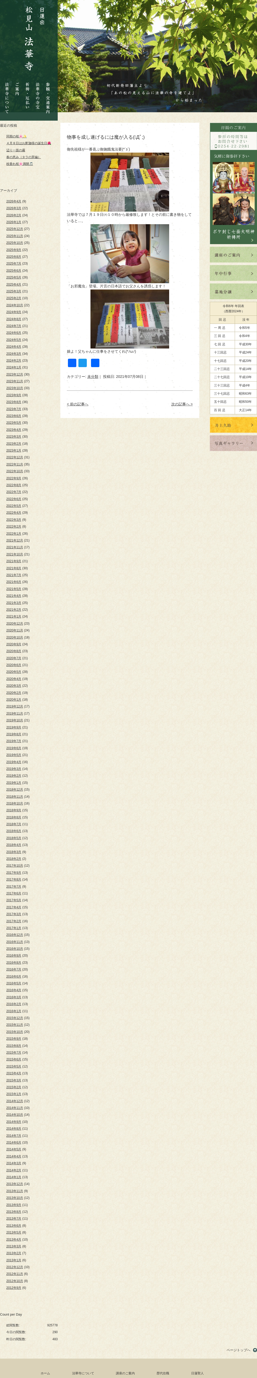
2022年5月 (13, 506)
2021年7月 (13, 575)
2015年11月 (14, 1025)
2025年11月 (14, 236)
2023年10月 (14, 388)
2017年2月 (13, 921)
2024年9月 (13, 312)
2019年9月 (13, 727)
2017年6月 (13, 893)
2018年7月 (13, 824)
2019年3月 (13, 769)
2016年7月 (13, 969)
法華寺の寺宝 (38, 94)
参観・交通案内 (48, 94)
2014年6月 (13, 1142)
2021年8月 (13, 568)
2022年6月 (13, 499)
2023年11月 (14, 381)
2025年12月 (14, 229)
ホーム (45, 1373)
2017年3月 (13, 914)
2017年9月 (13, 873)
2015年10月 (14, 1032)
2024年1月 (13, 367)
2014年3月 (13, 1163)
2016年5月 (13, 983)
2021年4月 (13, 596)
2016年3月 (13, 997)
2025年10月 (14, 243)
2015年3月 (13, 1080)
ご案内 (17, 85)
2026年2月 (13, 215)
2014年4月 (13, 1156)
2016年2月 (13, 1004)
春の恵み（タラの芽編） (23, 157)
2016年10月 (14, 949)
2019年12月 (14, 706)
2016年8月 (13, 962)
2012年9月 (13, 1288)
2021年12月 (14, 540)
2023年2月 (13, 444)
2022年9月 (13, 478)
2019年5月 (13, 755)
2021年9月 (13, 561)
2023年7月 (13, 409)
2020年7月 (13, 658)
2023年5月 (13, 423)
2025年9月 (13, 250)
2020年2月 (13, 693)
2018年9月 (13, 810)
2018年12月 (14, 789)
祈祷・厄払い (27, 91)
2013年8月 (13, 1212)
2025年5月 (13, 277)
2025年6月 (13, 270)
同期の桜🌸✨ (16, 136)
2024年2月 (13, 360)
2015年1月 (13, 1094)
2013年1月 (13, 1260)
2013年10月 (14, 1198)
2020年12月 (14, 623)
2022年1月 (13, 533)
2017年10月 (14, 865)
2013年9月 (13, 1205)
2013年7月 (13, 1218)
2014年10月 (14, 1115)
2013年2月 (13, 1253)
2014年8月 (13, 1128)
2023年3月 (13, 436)
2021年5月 (13, 589)
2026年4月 (13, 201)
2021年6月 (13, 582)
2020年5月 (13, 672)
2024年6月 (13, 333)
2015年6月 (13, 1059)
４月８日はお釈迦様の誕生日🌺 (28, 143)
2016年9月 (13, 955)
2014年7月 (13, 1136)
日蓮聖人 (197, 1373)
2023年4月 (13, 430)
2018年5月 (13, 838)
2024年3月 (13, 354)
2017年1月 (13, 928)
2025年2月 (13, 298)
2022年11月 (14, 464)
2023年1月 (13, 450)
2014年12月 (14, 1101)
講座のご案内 (125, 1373)
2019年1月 (13, 783)
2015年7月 (13, 1052)
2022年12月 (14, 457)
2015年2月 (13, 1087)
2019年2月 (13, 776)
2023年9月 (13, 395)
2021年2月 (13, 610)
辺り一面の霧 (15, 150)
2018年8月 (13, 817)
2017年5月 (13, 900)
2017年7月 (13, 886)
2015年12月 (14, 1018)
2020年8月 (13, 651)
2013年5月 (13, 1232)
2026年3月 (13, 208)
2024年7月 (13, 326)
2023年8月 (13, 402)
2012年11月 (14, 1274)
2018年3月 (13, 852)
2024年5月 (13, 340)
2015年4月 (13, 1073)
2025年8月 (13, 257)
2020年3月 (13, 686)
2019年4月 (13, 762)
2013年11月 (14, 1191)
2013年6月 (13, 1225)
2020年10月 (14, 637)
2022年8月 (13, 485)
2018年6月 (13, 831)
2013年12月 (14, 1184)
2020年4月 (13, 679)
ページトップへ (238, 1350)
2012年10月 (14, 1281)
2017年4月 (13, 907)
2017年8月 (13, 879)
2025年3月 (13, 291)
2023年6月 (13, 416)
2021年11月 (14, 547)
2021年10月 (14, 554)
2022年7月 (13, 492)
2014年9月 (13, 1122)
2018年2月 (13, 859)
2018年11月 (14, 796)
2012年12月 (14, 1267)
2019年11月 (14, 713)
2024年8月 (13, 319)
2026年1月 (13, 222)
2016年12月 (14, 935)
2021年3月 (13, 603)
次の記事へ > (182, 404)
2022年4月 (13, 512)
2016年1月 (13, 1011)
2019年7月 (13, 741)
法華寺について (7, 95)
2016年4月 (13, 990)
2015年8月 (13, 1046)
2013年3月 (13, 1246)
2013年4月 (13, 1239)
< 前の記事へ (77, 404)
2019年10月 (14, 720)
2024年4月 (13, 346)
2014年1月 (13, 1177)
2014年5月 (13, 1149)
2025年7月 (13, 263)
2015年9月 (13, 1039)
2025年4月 (13, 284)
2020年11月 (14, 630)
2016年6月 (13, 976)
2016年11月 (14, 942)
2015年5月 (13, 1066)
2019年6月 (13, 748)
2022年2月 (13, 526)
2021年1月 (13, 616)
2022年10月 (14, 471)
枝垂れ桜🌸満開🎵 (19, 164)
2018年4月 (13, 845)
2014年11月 (14, 1108)
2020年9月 (13, 644)
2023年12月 (14, 374)
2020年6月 (13, 665)
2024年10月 (14, 305)
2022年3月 (13, 520)
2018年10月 (14, 803)
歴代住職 (163, 1373)
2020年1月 (13, 699)
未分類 (92, 376)
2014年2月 (13, 1170)
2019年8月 (13, 734)
